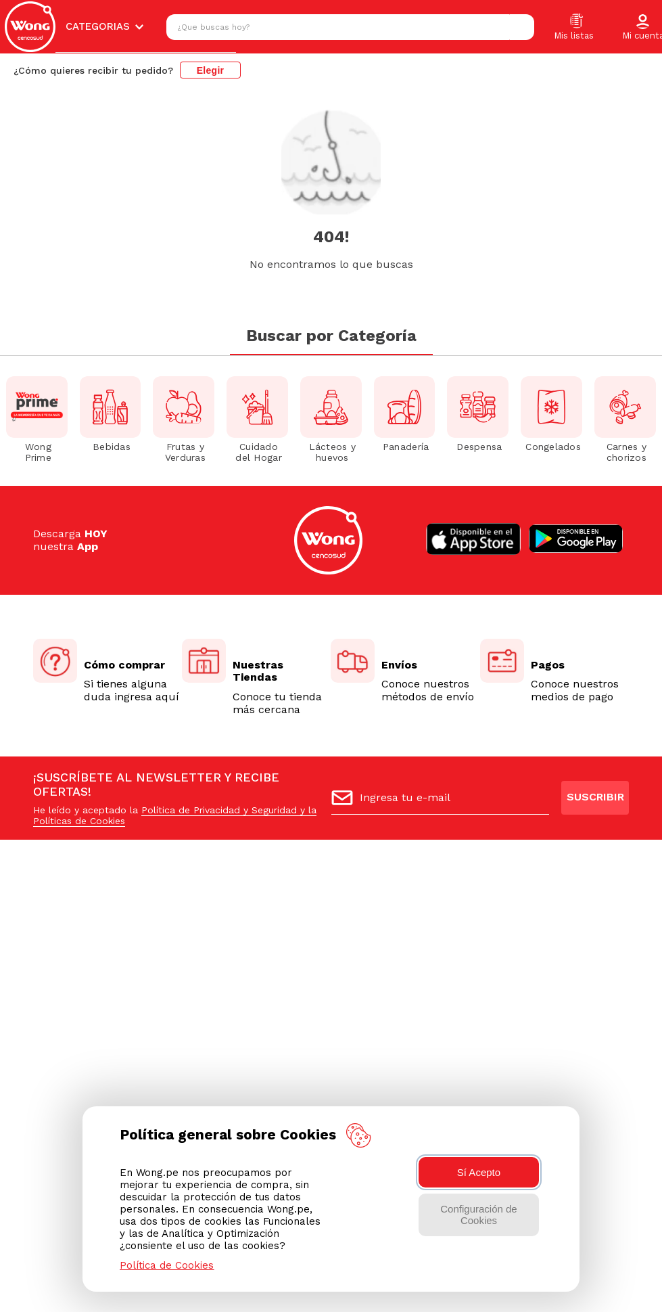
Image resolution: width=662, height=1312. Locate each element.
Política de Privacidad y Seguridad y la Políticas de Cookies (174, 815)
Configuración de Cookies (478, 1214)
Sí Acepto (478, 1172)
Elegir (210, 70)
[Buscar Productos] (520, 27)
